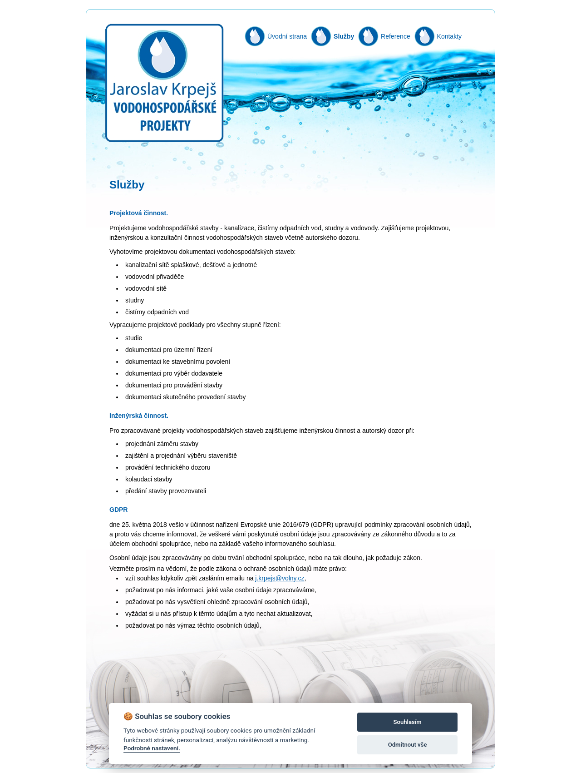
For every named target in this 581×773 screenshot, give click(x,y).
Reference (395, 36)
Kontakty (449, 36)
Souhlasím (408, 721)
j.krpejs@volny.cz (279, 578)
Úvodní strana (287, 36)
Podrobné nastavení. (151, 748)
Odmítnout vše (407, 744)
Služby (344, 36)
